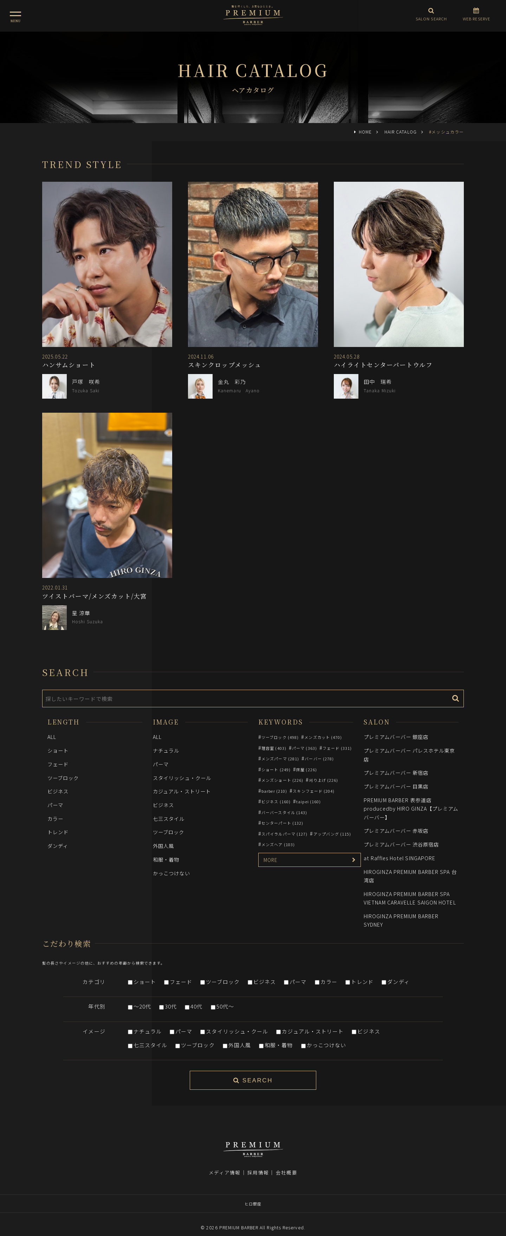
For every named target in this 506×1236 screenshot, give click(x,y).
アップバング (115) (332, 834)
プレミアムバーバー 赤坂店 (396, 830)
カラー (55, 818)
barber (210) (274, 791)
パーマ (55, 805)
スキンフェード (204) (314, 791)
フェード (58, 764)
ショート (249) (276, 769)
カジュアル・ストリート (182, 791)
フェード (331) (337, 748)
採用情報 (257, 1162)
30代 (171, 1006)
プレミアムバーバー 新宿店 (396, 772)
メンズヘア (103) (278, 844)
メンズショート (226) (282, 780)
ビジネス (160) (276, 801)
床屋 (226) (306, 769)
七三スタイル (169, 818)
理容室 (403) (273, 748)
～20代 (142, 1006)
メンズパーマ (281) (280, 758)
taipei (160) (308, 801)
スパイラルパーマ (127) (284, 834)
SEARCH (253, 1080)
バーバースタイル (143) (284, 812)
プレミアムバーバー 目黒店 (396, 786)
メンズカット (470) (323, 737)
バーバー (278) (319, 758)
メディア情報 (224, 1162)
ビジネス (58, 791)
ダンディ (57, 845)
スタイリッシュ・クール (182, 777)
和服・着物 (166, 859)
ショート (58, 750)
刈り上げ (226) (323, 780)
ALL (51, 736)
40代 (196, 1006)
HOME (365, 132)
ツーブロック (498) (280, 737)
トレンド (58, 832)
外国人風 (163, 845)
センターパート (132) (282, 823)
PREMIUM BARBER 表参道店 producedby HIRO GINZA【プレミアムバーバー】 (411, 808)
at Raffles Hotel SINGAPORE (399, 858)
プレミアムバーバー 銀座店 (396, 736)
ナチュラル (166, 750)
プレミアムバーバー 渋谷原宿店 (401, 844)
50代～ (225, 1006)
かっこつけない (171, 873)
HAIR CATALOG (400, 132)
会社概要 (286, 1162)
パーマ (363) (304, 748)
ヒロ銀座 (253, 1194)
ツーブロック (63, 777)
